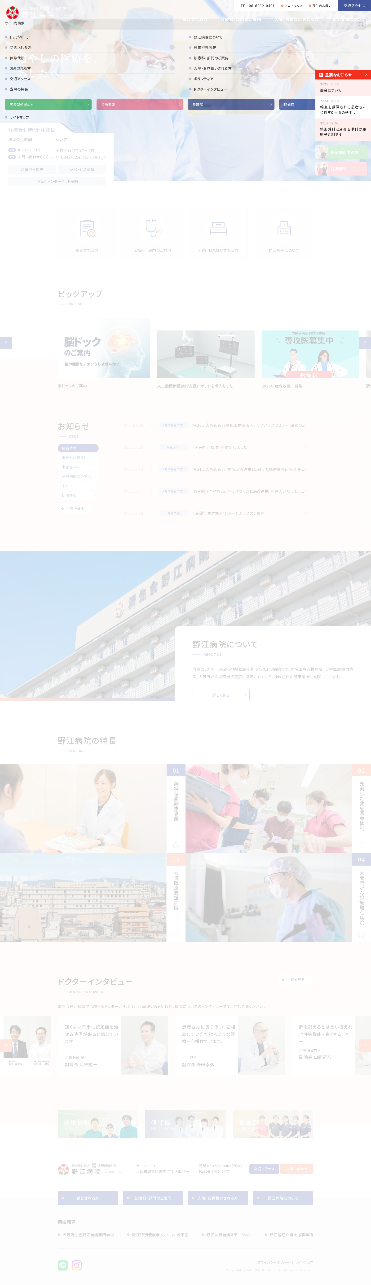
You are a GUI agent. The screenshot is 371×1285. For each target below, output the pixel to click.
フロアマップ (294, 5)
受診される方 (195, 19)
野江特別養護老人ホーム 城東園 (160, 1235)
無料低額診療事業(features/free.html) (93, 808)
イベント (68, 485)
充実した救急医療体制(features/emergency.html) (278, 808)
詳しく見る (221, 695)
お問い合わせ (297, 1168)
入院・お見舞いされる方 (296, 19)
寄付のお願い (322, 5)
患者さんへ (71, 466)
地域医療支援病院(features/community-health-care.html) (93, 897)
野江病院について (348, 19)
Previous (6, 1045)
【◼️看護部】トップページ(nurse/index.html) (273, 1124)
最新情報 (69, 447)
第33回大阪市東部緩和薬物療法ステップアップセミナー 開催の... (249, 425)
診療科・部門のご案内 (241, 19)
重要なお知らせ (74, 457)
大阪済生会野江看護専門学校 (88, 1235)
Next (365, 1045)
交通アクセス (354, 5)
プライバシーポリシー (274, 1262)
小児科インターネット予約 (57, 181)
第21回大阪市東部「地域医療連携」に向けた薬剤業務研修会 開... (249, 469)
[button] (6, 343)
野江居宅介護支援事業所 (291, 1235)
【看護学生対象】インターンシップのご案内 (229, 513)
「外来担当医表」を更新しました (220, 447)
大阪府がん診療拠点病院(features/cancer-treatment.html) (278, 897)
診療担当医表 (32, 169)
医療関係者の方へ (76, 476)
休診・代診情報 (82, 169)
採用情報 (69, 495)
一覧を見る (75, 508)
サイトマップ (304, 1262)
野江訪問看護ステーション (229, 1235)
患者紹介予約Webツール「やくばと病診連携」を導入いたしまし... (248, 491)
